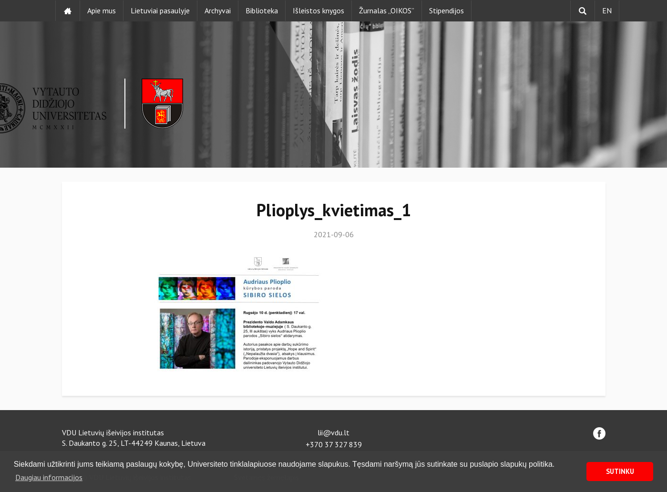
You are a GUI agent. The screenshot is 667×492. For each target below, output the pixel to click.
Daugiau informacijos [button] (48, 477)
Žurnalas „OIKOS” (386, 10)
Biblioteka (262, 10)
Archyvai (218, 10)
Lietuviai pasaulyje (160, 10)
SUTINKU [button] (620, 471)
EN (607, 10)
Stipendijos (446, 10)
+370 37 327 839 (334, 444)
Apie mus (101, 10)
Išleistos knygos (318, 10)
